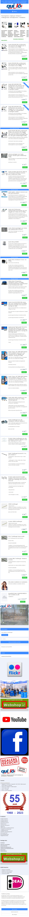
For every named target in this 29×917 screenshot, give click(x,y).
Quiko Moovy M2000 (13, 242)
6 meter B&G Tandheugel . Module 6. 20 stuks (17, 559)
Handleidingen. (24, 1)
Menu (14, 11)
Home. (3, 1)
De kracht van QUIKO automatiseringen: (19, 2)
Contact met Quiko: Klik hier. (6, 656)
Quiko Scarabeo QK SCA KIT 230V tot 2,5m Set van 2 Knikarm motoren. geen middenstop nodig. (17, 173)
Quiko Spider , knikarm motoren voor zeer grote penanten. (17, 192)
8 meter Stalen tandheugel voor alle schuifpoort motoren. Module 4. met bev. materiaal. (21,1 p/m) (17, 440)
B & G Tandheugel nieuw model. (16, 536)
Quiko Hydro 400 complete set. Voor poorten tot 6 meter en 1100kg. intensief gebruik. (17, 399)
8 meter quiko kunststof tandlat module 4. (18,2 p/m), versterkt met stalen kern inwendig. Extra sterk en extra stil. (17, 478)
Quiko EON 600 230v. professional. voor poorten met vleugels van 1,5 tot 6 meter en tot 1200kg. (17, 64)
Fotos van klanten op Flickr (14, 642)
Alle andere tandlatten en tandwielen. (17, 582)
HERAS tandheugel (13, 504)
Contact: (2, 842)
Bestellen (24, 58)
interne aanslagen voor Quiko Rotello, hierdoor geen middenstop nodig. (17, 155)
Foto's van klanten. (16, 1)
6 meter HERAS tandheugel (15, 521)
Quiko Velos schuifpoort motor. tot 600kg (17, 260)
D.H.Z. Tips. (5, 2)
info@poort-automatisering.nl (5, 782)
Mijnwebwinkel (16, 914)
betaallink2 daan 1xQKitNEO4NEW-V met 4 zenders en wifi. (17, 594)
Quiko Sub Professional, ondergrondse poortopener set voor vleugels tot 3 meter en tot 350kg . (17, 211)
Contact (9, 2)
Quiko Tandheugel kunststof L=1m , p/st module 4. (17, 454)
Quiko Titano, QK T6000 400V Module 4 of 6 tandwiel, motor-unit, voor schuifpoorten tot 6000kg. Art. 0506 (17, 378)
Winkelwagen (4, 634)
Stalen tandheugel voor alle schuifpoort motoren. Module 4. (16, 420)
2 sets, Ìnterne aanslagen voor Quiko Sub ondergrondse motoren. (17, 228)
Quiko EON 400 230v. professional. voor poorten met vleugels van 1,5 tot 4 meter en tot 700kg (17, 46)
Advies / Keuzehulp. (8, 1)
